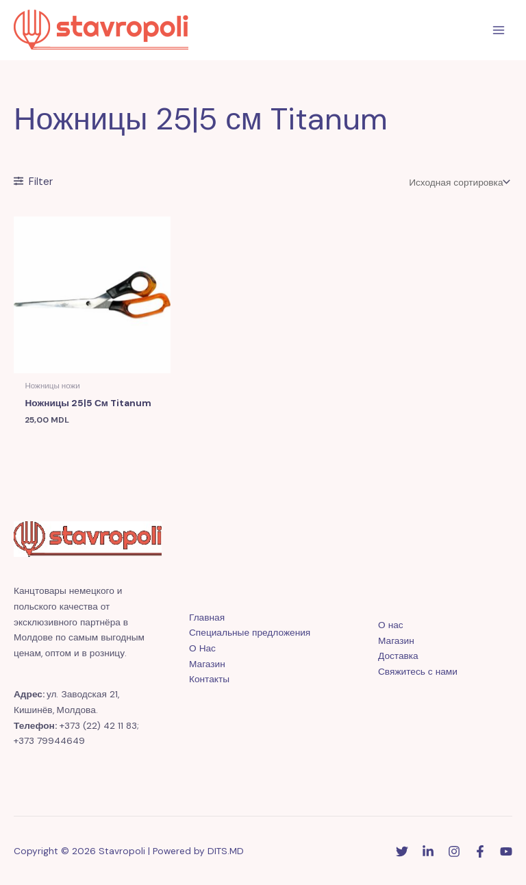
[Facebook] (480, 851)
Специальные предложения (249, 632)
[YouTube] (506, 851)
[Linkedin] (428, 851)
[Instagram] (454, 851)
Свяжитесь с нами (418, 671)
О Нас (202, 648)
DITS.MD (226, 851)
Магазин (207, 664)
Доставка (398, 655)
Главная (207, 617)
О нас (390, 625)
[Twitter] (402, 851)
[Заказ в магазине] (458, 182)
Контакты (209, 679)
